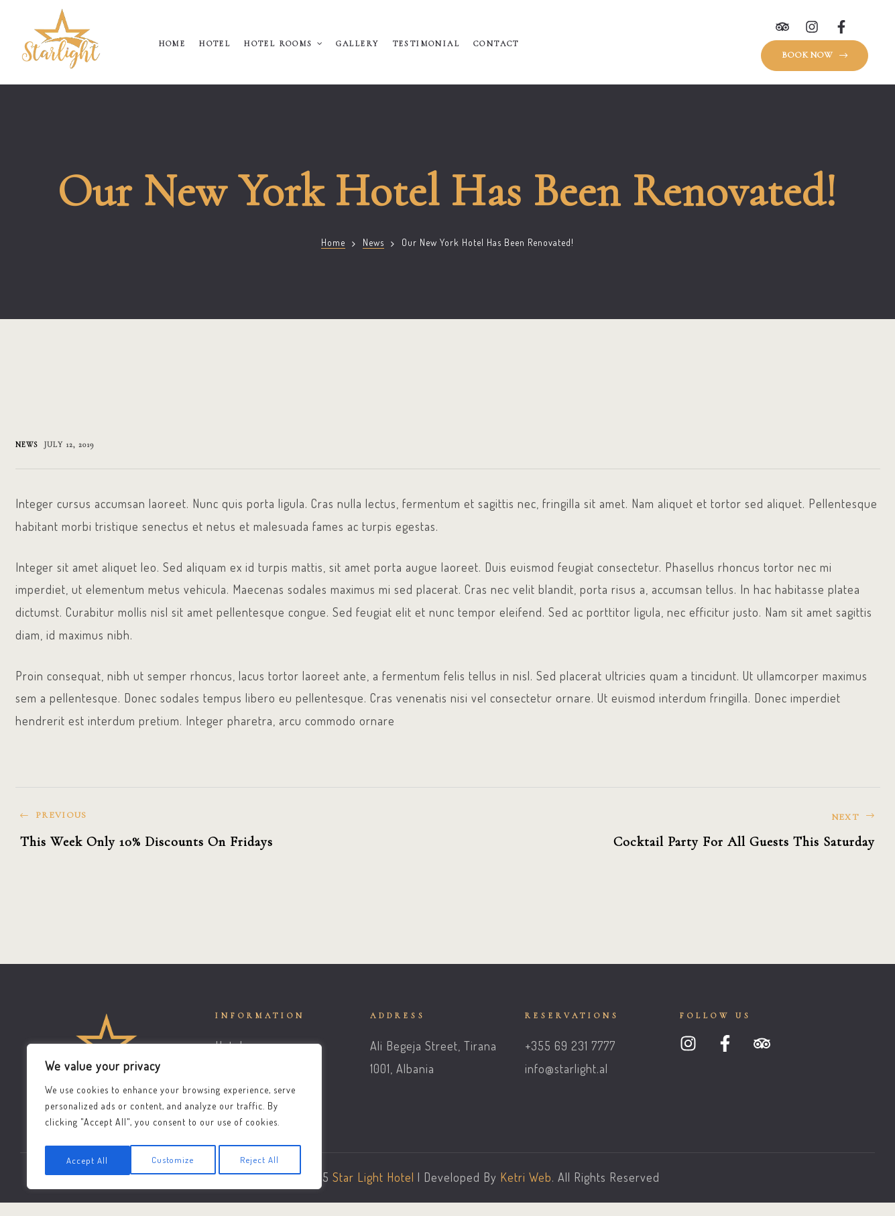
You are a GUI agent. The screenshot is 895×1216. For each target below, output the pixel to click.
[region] (174, 1118)
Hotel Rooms (283, 43)
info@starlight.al (566, 1068)
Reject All (174, 1160)
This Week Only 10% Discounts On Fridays (228, 836)
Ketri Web (526, 1177)
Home (172, 43)
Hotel (215, 43)
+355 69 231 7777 (570, 1045)
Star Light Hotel (373, 1177)
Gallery (357, 43)
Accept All (262, 1160)
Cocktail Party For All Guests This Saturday (667, 836)
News (373, 242)
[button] (814, 55)
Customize (87, 1160)
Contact (496, 43)
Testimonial (426, 43)
